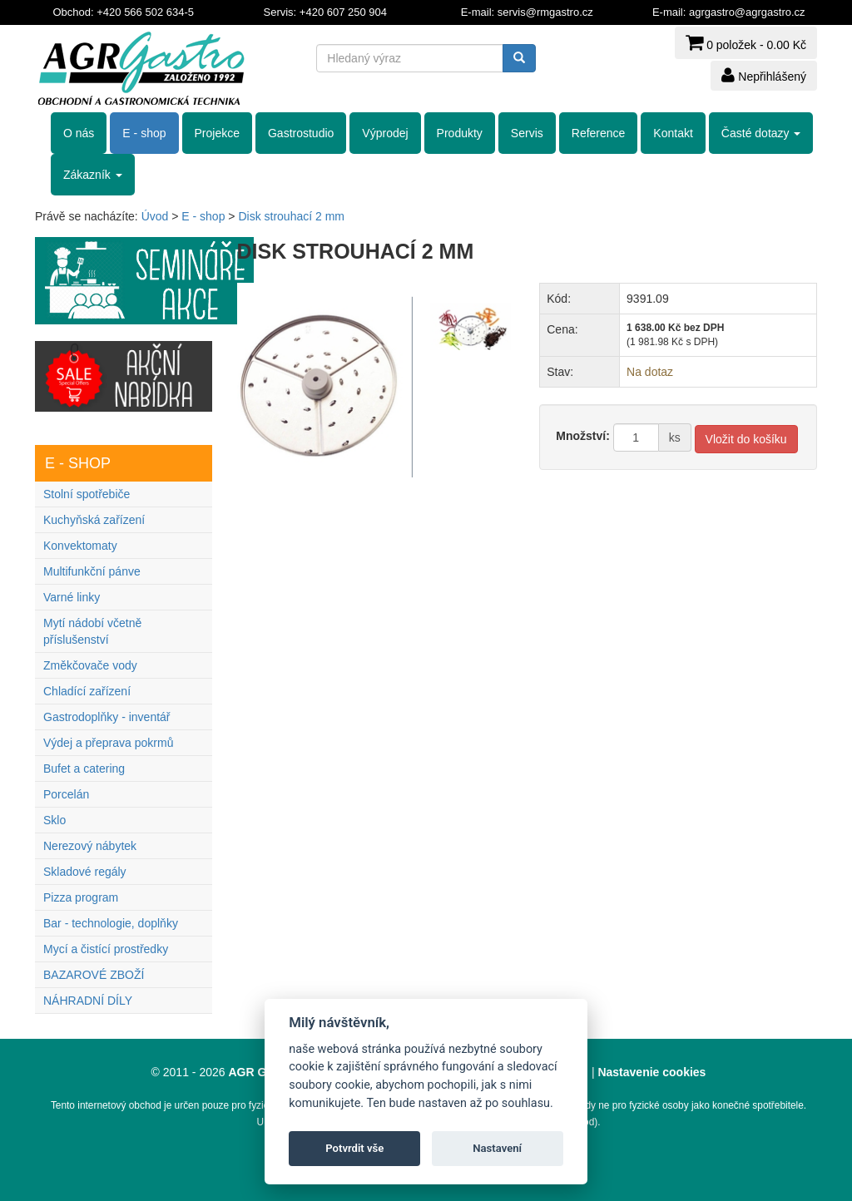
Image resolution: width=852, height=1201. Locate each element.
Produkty (460, 133)
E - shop (144, 133)
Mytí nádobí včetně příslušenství (92, 631)
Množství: (583, 435)
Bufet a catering (84, 768)
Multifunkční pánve (92, 571)
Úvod (155, 216)
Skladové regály (84, 871)
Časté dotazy (761, 133)
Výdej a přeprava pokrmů (108, 742)
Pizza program (80, 897)
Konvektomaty (80, 545)
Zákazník (92, 174)
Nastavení (497, 1148)
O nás (78, 133)
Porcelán (66, 794)
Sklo (54, 820)
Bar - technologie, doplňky (110, 923)
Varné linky (71, 597)
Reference (599, 133)
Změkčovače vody (90, 665)
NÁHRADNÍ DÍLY (87, 1000)
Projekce (217, 133)
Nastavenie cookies (651, 1072)
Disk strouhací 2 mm (291, 216)
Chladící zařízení (87, 691)
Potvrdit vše (354, 1148)
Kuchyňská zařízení (94, 519)
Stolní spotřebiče (86, 494)
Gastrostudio (301, 133)
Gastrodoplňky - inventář (107, 717)
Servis (527, 133)
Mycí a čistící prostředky (105, 949)
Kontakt (672, 133)
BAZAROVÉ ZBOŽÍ (93, 974)
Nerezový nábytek (89, 846)
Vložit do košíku (746, 439)
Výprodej (385, 133)
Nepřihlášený (763, 75)
